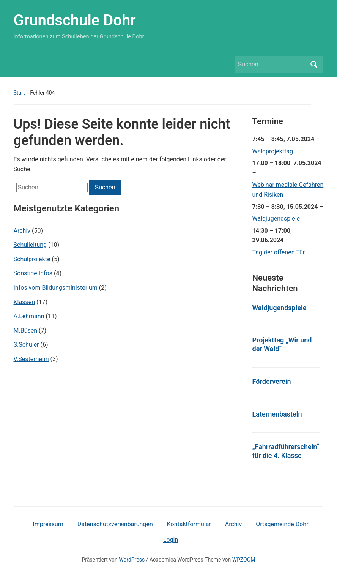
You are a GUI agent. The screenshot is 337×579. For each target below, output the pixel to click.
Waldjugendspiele (276, 218)
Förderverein (271, 381)
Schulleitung (30, 244)
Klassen (24, 302)
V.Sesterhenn (31, 359)
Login (170, 539)
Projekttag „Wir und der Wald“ (282, 344)
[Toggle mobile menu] (19, 65)
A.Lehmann (29, 316)
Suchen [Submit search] (314, 64)
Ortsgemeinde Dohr (282, 524)
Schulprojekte (32, 259)
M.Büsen (26, 330)
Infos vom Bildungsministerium (56, 287)
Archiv (22, 230)
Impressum (48, 524)
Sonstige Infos (33, 273)
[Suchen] (272, 64)
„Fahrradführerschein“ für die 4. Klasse (286, 451)
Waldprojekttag (272, 151)
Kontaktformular (189, 524)
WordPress (132, 560)
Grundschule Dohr (75, 20)
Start (19, 93)
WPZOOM (243, 560)
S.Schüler (26, 344)
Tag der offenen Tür (278, 252)
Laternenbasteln (277, 414)
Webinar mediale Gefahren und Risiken (288, 189)
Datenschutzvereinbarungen (115, 524)
